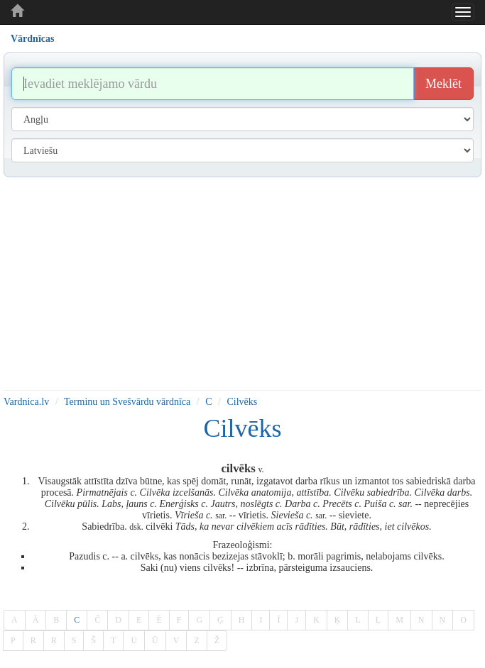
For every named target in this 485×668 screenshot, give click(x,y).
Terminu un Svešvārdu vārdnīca (127, 401)
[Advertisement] (242, 283)
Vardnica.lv (26, 401)
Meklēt (443, 84)
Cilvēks (242, 401)
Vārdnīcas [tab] (32, 38)
